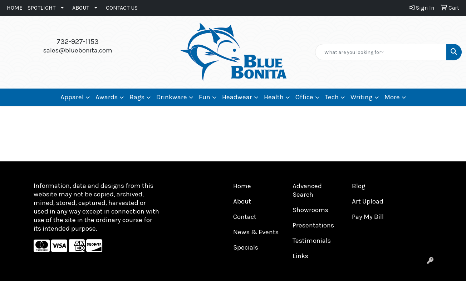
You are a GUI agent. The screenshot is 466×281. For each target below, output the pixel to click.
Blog (359, 186)
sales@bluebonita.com (77, 50)
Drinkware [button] (171, 97)
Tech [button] (332, 97)
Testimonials (312, 241)
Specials (245, 247)
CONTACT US (122, 7)
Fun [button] (204, 97)
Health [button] (274, 97)
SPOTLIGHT (41, 7)
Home (242, 186)
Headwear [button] (237, 97)
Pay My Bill (368, 217)
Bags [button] (136, 97)
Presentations (313, 225)
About (242, 201)
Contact (244, 217)
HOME (15, 7)
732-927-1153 (78, 41)
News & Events (256, 232)
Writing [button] (361, 97)
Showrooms (310, 210)
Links (300, 256)
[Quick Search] (381, 52)
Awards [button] (106, 97)
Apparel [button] (72, 97)
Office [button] (304, 97)
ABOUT (80, 7)
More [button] (392, 97)
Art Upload (367, 201)
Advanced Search (307, 190)
